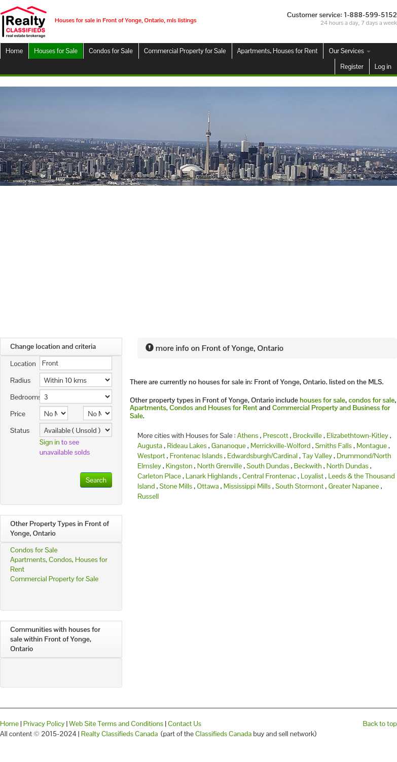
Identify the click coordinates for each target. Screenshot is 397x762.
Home (14, 51)
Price (17, 413)
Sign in (50, 442)
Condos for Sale (111, 51)
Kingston (179, 465)
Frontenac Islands (196, 455)
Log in (383, 66)
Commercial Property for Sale (185, 51)
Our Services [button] (349, 51)
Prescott (275, 435)
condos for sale (371, 400)
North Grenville (219, 465)
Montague (371, 445)
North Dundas (348, 465)
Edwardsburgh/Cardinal (262, 455)
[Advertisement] (198, 262)
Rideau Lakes (186, 445)
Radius (20, 380)
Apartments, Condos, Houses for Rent (58, 564)
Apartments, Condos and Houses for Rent (194, 407)
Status (19, 430)
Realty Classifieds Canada (119, 733)
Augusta (149, 445)
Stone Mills (176, 486)
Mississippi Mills (247, 486)
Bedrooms (21, 397)
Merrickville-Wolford (280, 445)
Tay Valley (317, 455)
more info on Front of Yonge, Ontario (214, 348)
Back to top (380, 723)
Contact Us (184, 723)
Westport (151, 455)
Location (21, 363)
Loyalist (312, 475)
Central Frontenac (269, 475)
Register (351, 66)
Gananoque (228, 445)
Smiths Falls (333, 445)
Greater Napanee (353, 486)
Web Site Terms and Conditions (116, 723)
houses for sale (322, 400)
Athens (248, 435)
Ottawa (208, 486)
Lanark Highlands (212, 475)
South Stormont (299, 486)
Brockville (307, 435)
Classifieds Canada (223, 733)
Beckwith (308, 465)
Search (96, 480)
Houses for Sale (56, 51)
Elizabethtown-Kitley (357, 435)
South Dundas (267, 465)
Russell (148, 496)
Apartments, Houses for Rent (277, 51)
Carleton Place (159, 475)
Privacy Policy (44, 723)
